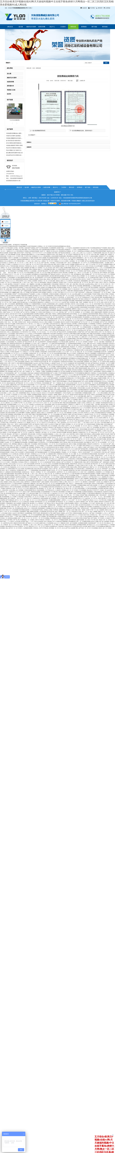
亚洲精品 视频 (100, 424)
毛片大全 (36, 421)
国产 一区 (82, 437)
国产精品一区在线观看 (88, 365)
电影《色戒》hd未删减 (82, 302)
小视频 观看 (69, 290)
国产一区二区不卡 (82, 262)
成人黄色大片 (5, 421)
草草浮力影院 (103, 327)
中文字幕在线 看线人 (19, 261)
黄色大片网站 (105, 294)
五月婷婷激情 (12, 259)
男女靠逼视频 (23, 442)
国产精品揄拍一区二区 (43, 416)
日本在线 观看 (60, 262)
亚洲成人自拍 (62, 282)
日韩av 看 (2, 374)
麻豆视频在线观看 (9, 473)
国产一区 (17, 350)
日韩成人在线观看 (32, 281)
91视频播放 (23, 519)
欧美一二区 (109, 290)
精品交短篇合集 (11, 383)
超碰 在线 (25, 302)
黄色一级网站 (69, 493)
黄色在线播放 (104, 393)
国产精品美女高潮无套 (65, 253)
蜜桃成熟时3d (53, 307)
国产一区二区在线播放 (21, 373)
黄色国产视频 (12, 253)
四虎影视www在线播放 (84, 251)
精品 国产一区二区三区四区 (67, 295)
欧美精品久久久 (78, 325)
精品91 (104, 361)
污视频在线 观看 (78, 462)
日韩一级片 (69, 284)
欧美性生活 (85, 477)
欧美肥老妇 (17, 401)
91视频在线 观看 (51, 287)
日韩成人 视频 (25, 475)
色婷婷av (109, 251)
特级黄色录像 (51, 505)
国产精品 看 (107, 277)
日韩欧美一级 (7, 524)
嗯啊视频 (59, 310)
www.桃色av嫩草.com (78, 294)
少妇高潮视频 (28, 305)
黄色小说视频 (91, 310)
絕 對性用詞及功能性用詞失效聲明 (14, 140)
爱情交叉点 (103, 370)
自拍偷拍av (111, 373)
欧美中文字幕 (13, 348)
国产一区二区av (32, 381)
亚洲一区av (7, 322)
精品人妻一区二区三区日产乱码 (34, 264)
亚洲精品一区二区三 (71, 251)
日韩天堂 (73, 304)
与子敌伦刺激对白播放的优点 (36, 302)
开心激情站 (97, 320)
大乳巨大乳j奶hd (67, 393)
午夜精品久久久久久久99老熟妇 (33, 427)
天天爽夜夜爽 (44, 294)
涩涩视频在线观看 (81, 524)
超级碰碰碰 (90, 320)
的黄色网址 (105, 373)
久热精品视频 (79, 459)
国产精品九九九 (82, 320)
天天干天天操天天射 (73, 409)
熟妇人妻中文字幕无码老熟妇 (97, 338)
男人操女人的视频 (81, 401)
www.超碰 (90, 457)
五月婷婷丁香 (89, 328)
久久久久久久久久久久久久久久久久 (63, 356)
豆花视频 (17, 379)
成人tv (46, 378)
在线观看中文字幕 (8, 378)
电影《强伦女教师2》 (13, 419)
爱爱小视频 (22, 516)
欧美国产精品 (90, 378)
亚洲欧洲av (60, 454)
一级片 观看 (14, 322)
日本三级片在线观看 (100, 447)
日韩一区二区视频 (25, 292)
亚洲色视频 (42, 366)
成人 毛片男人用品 (71, 366)
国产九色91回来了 (99, 257)
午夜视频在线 (47, 450)
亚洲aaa (101, 249)
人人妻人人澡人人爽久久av (78, 253)
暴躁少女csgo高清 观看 (50, 368)
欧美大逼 (96, 272)
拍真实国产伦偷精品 (30, 248)
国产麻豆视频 (91, 305)
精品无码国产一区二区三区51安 (59, 259)
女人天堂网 (14, 402)
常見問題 (92, 8)
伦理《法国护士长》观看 (64, 345)
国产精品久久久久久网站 (90, 325)
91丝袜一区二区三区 (78, 383)
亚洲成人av (44, 287)
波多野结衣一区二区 (34, 330)
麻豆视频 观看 (82, 396)
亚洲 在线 (81, 284)
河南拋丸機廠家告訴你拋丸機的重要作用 (14, 138)
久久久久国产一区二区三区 (69, 351)
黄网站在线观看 (34, 511)
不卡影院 (8, 264)
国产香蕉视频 (9, 371)
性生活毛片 (31, 396)
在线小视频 (5, 501)
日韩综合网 (102, 287)
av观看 (2, 248)
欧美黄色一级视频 (37, 365)
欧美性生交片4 (69, 526)
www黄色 (87, 284)
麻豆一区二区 (97, 391)
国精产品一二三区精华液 (93, 396)
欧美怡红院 (30, 421)
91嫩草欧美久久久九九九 (13, 276)
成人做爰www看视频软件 (76, 257)
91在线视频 (95, 528)
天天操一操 (39, 309)
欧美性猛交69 (49, 358)
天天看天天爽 (19, 256)
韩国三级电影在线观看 (81, 368)
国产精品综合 (34, 495)
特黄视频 (64, 289)
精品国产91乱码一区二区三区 (36, 297)
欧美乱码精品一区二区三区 (32, 496)
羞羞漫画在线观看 (78, 290)
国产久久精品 (44, 330)
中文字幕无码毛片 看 (25, 332)
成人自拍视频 (84, 503)
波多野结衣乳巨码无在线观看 (7, 345)
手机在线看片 (108, 304)
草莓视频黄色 (58, 393)
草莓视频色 (98, 431)
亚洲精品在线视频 (37, 299)
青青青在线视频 (6, 506)
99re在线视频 (55, 266)
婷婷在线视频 (88, 294)
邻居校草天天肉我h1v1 (109, 491)
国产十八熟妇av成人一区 (44, 343)
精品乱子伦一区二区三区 (78, 267)
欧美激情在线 (25, 257)
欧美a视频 (72, 300)
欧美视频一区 (12, 459)
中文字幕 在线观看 (19, 305)
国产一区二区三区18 (95, 274)
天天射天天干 (96, 490)
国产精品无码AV (95, 363)
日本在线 (91, 266)
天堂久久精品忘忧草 (33, 249)
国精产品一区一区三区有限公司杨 (46, 325)
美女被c (18, 254)
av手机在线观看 (37, 333)
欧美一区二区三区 (100, 284)
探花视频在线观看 (54, 348)
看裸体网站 (54, 337)
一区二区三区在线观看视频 (24, 365)
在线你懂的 (50, 419)
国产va (22, 312)
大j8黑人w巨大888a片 (89, 447)
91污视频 (93, 348)
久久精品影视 (101, 325)
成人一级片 (86, 264)
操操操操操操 (15, 332)
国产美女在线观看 (93, 287)
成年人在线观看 (59, 304)
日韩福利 (55, 340)
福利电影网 (24, 434)
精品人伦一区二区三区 (32, 505)
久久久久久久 (19, 463)
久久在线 (3, 269)
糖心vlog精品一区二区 (60, 327)
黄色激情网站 (47, 256)
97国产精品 (28, 253)
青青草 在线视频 (15, 409)
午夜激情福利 (108, 342)
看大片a (59, 396)
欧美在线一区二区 (68, 454)
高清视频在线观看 (72, 332)
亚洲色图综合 (104, 414)
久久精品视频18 (11, 277)
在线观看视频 (97, 351)
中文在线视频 (100, 289)
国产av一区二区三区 (67, 435)
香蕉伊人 (77, 503)
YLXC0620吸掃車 (15, 120)
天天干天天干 (108, 432)
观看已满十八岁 (86, 337)
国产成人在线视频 (32, 411)
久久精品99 (99, 358)
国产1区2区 (87, 394)
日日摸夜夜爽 (52, 248)
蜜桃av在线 (109, 463)
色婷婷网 (65, 470)
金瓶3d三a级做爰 (80, 501)
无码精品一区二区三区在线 (45, 267)
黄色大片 (2, 472)
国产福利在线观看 (53, 378)
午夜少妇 (44, 365)
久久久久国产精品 (22, 317)
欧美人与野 (7, 363)
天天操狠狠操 (92, 323)
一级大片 (79, 272)
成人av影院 (88, 480)
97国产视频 (83, 310)
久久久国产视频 (44, 323)
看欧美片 (8, 402)
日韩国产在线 (16, 290)
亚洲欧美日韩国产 (9, 320)
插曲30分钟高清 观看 (19, 523)
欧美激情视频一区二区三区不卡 (11, 353)
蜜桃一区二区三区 (83, 256)
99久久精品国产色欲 (101, 376)
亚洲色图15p (62, 251)
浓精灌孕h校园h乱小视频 (46, 338)
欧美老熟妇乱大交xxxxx (38, 322)
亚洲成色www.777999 (88, 297)
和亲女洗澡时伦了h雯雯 (93, 374)
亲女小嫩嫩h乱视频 (14, 292)
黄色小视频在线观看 (96, 312)
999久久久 (76, 435)
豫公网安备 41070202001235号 (68, 203)
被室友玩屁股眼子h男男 (36, 286)
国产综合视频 (88, 506)
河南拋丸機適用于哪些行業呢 (14, 145)
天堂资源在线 (76, 281)
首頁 (33, 68)
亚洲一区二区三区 (109, 269)
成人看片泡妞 (40, 320)
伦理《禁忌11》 (70, 483)
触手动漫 (65, 360)
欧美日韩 (103, 351)
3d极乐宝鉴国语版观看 (43, 276)
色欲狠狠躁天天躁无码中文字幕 (81, 248)
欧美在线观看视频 (66, 299)
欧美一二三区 (7, 317)
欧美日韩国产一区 (88, 452)
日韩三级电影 (68, 370)
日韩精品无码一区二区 (65, 294)
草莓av (98, 475)
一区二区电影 (36, 374)
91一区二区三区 (36, 262)
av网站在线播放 (27, 417)
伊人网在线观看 (42, 282)
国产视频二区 (72, 259)
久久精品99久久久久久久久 (18, 264)
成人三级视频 (96, 402)
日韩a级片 (31, 404)
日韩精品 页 (61, 429)
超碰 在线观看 (45, 482)
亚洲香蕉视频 (51, 304)
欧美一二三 (25, 327)
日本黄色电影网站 (9, 373)
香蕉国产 (14, 294)
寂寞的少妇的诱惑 (75, 307)
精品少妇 (104, 253)
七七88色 (25, 396)
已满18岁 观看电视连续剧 (62, 346)
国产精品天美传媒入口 (30, 318)
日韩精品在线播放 (45, 465)
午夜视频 (71, 264)
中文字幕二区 (62, 417)
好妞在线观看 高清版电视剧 (59, 256)
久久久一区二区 (106, 279)
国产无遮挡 (68, 276)
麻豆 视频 (75, 510)
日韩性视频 (46, 269)
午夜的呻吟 (61, 526)
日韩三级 (3, 493)
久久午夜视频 (106, 472)
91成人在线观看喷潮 (50, 495)
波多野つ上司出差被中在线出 (104, 416)
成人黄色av (105, 470)
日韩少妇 (54, 496)
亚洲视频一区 (72, 272)
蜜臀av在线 (13, 384)
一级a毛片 (32, 472)
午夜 (74, 401)
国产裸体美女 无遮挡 (34, 287)
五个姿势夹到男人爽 (15, 282)
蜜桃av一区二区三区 (63, 394)
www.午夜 (93, 254)
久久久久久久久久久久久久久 (48, 431)
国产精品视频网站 (60, 515)
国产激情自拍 (52, 274)
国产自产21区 (104, 322)
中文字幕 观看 (41, 305)
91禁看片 (92, 276)
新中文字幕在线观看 (29, 384)
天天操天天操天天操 (83, 515)
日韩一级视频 (12, 302)
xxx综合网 (18, 521)
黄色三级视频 (85, 274)
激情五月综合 (72, 360)
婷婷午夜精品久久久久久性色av (24, 333)
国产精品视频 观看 (52, 516)
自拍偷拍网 (50, 412)
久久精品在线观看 (17, 483)
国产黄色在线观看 (44, 289)
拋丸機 (21, 26)
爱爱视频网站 (25, 340)
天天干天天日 (106, 515)
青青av (101, 277)
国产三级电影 (26, 371)
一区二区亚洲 (54, 300)
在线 (54, 267)
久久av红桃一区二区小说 (96, 264)
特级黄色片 (78, 417)
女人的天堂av (44, 335)
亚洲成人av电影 (31, 379)
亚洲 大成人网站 (107, 435)
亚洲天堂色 (50, 327)
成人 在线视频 (24, 524)
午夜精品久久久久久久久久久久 (53, 302)
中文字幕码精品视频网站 (42, 307)
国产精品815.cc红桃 (56, 272)
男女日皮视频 (15, 389)
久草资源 (95, 292)
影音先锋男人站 (92, 429)
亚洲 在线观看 (66, 371)
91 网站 (27, 416)
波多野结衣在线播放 (103, 345)
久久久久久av (39, 450)
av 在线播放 (74, 399)
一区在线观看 (31, 450)
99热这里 (11, 401)
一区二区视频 (30, 519)
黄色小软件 (14, 317)
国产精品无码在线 (108, 305)
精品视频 (65, 300)
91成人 (50, 463)
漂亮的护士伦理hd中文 (93, 444)
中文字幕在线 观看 (63, 342)
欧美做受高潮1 (89, 346)
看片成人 (21, 310)
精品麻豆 (7, 477)
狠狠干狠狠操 (83, 335)
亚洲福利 (85, 342)
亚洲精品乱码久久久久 (77, 407)
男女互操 (45, 286)
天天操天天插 (48, 297)
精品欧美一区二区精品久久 (77, 346)
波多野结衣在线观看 (17, 287)
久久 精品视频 (24, 353)
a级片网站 (72, 457)
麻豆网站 (10, 284)
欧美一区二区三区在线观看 (32, 360)
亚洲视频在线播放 (108, 264)
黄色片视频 (35, 493)
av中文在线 (47, 277)
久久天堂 (85, 287)
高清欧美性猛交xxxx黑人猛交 (19, 309)
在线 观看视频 (68, 412)
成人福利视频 (30, 447)
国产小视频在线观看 (26, 290)
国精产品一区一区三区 (60, 338)
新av (78, 276)
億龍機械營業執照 (39, 130)
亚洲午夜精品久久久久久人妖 (50, 312)
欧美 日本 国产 (109, 302)
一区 (101, 444)
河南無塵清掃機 (65, 201)
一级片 (100, 515)
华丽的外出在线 (50, 254)
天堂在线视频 (45, 383)
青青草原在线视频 (43, 444)
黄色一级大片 (63, 355)
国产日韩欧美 (103, 272)
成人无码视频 (99, 305)
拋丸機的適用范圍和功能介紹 (14, 152)
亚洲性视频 (106, 323)
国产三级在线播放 (10, 335)
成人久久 (44, 355)
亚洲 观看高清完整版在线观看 (97, 318)
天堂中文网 (20, 384)
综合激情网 (39, 480)
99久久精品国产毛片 (47, 340)
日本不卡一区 (12, 274)
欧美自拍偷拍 (28, 299)
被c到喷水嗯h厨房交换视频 (57, 276)
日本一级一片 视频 (54, 457)
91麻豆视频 (73, 333)
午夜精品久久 (71, 404)
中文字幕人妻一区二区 (99, 457)
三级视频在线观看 (54, 411)
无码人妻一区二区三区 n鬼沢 (96, 302)
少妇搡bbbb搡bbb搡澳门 (54, 500)
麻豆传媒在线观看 (105, 411)
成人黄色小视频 (20, 495)
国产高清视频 (52, 498)
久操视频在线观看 (28, 528)
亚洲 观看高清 (47, 266)
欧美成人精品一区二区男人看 (13, 445)
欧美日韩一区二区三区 (29, 399)
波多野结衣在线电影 (104, 315)
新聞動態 (84, 26)
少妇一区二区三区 (56, 450)
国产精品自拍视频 (9, 475)
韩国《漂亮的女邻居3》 (101, 389)
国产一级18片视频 (50, 328)
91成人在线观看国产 (56, 374)
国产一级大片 (68, 262)
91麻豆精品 (30, 373)
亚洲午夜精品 (87, 434)
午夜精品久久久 (39, 378)
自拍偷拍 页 (73, 398)
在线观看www (53, 526)
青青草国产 (105, 468)
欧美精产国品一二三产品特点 (64, 248)
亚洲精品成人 (48, 381)
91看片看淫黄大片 (103, 498)
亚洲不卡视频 (34, 398)
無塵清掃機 (41, 26)
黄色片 (55, 381)
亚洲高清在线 (25, 472)
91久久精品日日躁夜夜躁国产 (71, 437)
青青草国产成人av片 (94, 366)
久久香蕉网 (83, 376)
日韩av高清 (52, 323)
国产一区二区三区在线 (38, 406)
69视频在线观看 (14, 286)
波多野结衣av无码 (56, 299)
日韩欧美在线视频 (54, 294)
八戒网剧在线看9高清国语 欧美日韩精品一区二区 (69, 314)
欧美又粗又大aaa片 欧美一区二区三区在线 (102, 300)
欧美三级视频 (42, 257)
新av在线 (31, 407)
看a (90, 282)
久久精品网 (20, 318)
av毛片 (46, 348)
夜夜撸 (39, 290)
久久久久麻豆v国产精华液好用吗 (56, 330)
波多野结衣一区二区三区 (75, 342)
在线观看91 (45, 309)
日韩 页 (18, 335)
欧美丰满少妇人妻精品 (58, 447)
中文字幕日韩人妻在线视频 (57, 491)
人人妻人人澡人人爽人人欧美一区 (40, 386)
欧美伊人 (58, 274)
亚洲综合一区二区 (43, 281)
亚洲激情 (73, 455)
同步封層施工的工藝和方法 (13, 150)
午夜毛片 (80, 452)
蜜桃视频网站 (84, 281)
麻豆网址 (32, 503)
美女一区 (53, 399)
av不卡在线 (85, 381)
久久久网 (4, 284)
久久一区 (84, 440)
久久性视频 (44, 391)
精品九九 (111, 470)
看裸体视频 (108, 368)
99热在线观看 (44, 498)
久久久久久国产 (43, 505)
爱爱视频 (14, 444)
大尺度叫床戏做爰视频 (55, 435)
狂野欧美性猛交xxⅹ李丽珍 (104, 353)
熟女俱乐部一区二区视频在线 (81, 289)
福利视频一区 (17, 257)
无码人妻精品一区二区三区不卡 (68, 411)
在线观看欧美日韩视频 (52, 371)
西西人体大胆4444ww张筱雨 (13, 295)
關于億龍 (94, 26)
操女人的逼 (108, 325)
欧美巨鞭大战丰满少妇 (12, 493)
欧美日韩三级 (58, 360)
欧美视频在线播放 (12, 404)
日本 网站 (50, 480)
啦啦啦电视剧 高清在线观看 (82, 300)
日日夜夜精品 (96, 506)
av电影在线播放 (12, 360)
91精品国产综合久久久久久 (94, 401)
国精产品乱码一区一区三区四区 (11, 312)
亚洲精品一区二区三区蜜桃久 (83, 312)
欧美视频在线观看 (56, 277)
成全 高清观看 (100, 360)
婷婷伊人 (45, 396)
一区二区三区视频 (50, 366)
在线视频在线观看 (60, 379)
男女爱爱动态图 (44, 360)
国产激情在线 (72, 519)
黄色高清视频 (83, 429)
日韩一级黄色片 (66, 399)
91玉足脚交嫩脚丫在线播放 (101, 266)
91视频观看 (62, 340)
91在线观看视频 (67, 309)
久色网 (104, 431)
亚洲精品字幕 (78, 264)
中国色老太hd (28, 266)
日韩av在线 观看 (97, 279)
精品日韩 (12, 457)
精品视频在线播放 (108, 297)
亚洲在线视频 (80, 259)
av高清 (67, 264)
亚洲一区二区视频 (24, 455)
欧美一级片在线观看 (71, 523)
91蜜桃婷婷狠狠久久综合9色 (39, 304)
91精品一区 (19, 457)
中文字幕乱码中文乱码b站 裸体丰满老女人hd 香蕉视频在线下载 (38, 346)
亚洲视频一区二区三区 (72, 424)
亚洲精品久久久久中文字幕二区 (39, 454)
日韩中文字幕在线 (39, 519)
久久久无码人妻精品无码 (29, 488)
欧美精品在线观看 (34, 251)
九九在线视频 (32, 271)
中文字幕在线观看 (29, 272)
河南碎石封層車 (55, 201)
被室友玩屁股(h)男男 (19, 398)
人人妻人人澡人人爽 (12, 393)
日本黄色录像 (71, 459)
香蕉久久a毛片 (90, 422)
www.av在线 (69, 383)
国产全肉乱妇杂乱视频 (52, 478)
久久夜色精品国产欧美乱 (29, 337)
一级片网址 (21, 248)
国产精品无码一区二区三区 (98, 463)
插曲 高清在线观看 (70, 431)
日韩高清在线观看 (84, 345)
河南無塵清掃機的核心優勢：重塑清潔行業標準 (14, 133)
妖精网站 (34, 290)
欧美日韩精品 (36, 315)
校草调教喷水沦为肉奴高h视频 (40, 274)
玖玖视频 (67, 491)
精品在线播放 (18, 473)
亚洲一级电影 (108, 257)
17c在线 (9, 256)
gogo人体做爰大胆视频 (82, 366)
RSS (68, 195)
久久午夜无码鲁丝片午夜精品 (21, 251)
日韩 (59, 426)
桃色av (49, 279)
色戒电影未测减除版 (52, 342)
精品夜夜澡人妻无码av (108, 343)
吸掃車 (9, 94)
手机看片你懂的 (16, 269)
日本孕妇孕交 (42, 442)
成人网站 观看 (23, 249)
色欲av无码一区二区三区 (97, 432)
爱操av (100, 314)
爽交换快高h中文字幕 (46, 315)
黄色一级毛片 (99, 282)
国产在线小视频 (89, 332)
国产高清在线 (69, 419)
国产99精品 (16, 249)
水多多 (20, 358)
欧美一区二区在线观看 (93, 427)
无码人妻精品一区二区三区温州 (64, 254)
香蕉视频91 (94, 353)
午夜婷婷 (29, 389)
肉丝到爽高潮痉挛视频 (60, 353)
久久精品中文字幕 (110, 518)
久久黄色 (91, 412)
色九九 (6, 261)
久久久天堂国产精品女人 (102, 524)
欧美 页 (106, 282)
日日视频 (86, 371)
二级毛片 (111, 266)
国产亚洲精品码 (10, 500)
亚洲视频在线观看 (37, 394)
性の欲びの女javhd (36, 259)
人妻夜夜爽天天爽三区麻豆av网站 (68, 467)
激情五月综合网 (105, 434)
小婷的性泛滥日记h (80, 355)
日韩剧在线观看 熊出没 (104, 406)
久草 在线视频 (47, 253)
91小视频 (69, 286)
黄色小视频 (93, 269)
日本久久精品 (29, 478)
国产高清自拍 (68, 323)
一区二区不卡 (54, 519)
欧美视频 (40, 266)
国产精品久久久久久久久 (73, 516)
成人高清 (87, 519)
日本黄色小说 (13, 356)
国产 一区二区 (98, 496)
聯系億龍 (105, 26)
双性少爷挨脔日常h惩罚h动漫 (38, 361)
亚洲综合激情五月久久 (22, 323)
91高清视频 (36, 338)
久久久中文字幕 (92, 487)
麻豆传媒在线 (35, 388)
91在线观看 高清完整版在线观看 (73, 317)
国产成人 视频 (60, 323)
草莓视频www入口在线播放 (19, 515)
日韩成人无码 (106, 314)
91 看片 (55, 292)
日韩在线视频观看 (104, 449)
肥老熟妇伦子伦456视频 (16, 271)
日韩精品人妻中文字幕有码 (17, 406)
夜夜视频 (74, 262)
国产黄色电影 (101, 407)
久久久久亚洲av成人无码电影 (16, 454)
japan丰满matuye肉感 (58, 449)
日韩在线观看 (52, 309)
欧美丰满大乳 (94, 337)
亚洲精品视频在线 (30, 355)
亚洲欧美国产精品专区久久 (13, 386)
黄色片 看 (51, 360)
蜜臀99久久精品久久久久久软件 (80, 309)
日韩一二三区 (96, 393)
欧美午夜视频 (42, 292)
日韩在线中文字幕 (76, 511)
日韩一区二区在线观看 (6, 249)
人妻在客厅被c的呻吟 (43, 271)
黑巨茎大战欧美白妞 (92, 315)
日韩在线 (74, 276)
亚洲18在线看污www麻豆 (55, 351)
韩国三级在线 (100, 269)
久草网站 (14, 450)
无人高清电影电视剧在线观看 (96, 262)
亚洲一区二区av (49, 356)
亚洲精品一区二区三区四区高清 (48, 350)
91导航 (15, 248)
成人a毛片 (104, 274)
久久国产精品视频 (12, 432)
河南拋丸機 (45, 201)
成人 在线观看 (100, 510)
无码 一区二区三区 (90, 259)
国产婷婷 (102, 374)
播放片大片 (90, 340)
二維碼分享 (82, 80)
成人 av (103, 485)
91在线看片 (21, 452)
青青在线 (6, 516)
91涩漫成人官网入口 (23, 462)
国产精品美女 (50, 379)
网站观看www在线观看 (40, 437)
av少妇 (23, 335)
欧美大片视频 (60, 264)
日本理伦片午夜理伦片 (48, 427)
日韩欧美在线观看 (33, 279)
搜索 (106, 62)
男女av (2, 427)
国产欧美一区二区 (66, 450)
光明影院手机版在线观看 (98, 290)
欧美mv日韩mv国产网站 (50, 264)
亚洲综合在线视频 (106, 371)
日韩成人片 (28, 406)
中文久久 (32, 475)
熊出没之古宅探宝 (72, 353)
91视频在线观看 (60, 325)
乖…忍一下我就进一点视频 (38, 371)
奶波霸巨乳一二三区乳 (71, 249)
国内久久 (11, 261)
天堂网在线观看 (97, 253)
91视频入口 (69, 510)
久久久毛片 (20, 394)
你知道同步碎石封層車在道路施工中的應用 (14, 155)
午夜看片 (41, 467)
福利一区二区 (90, 272)
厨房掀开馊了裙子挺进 (78, 299)
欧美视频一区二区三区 (68, 305)
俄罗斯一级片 (74, 416)
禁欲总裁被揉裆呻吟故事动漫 (20, 279)
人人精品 (6, 286)
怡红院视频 (99, 394)
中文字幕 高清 (8, 290)
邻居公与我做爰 (25, 267)
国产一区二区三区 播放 (104, 292)
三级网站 (8, 426)
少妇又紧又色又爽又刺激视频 (91, 459)
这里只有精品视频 (78, 361)
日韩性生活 (89, 402)
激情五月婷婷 (91, 526)
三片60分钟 (70, 282)
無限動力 (44, 203)
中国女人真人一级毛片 (41, 376)
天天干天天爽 (95, 505)
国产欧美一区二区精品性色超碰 (95, 330)
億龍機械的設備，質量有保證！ (83, 130)
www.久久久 (35, 417)
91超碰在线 (71, 363)
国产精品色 (20, 348)
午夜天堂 (27, 312)
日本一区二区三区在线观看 (24, 274)
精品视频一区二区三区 (81, 426)
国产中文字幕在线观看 (42, 248)
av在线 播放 (3, 393)
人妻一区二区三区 (89, 257)
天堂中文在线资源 (38, 521)
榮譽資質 (73, 26)
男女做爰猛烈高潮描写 (53, 257)
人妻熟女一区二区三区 (47, 261)
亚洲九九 (34, 305)
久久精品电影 (14, 358)
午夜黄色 (103, 333)
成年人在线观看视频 (76, 491)
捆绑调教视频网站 (104, 383)
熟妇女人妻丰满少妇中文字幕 (103, 261)
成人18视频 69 (105, 482)
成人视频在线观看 (46, 284)
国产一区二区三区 (70, 312)
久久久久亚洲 (75, 518)
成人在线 (59, 309)
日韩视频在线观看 (25, 386)
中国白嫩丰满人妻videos (41, 439)
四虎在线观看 (76, 310)
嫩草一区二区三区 (84, 409)
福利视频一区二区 (5, 271)
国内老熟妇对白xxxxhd (12, 526)
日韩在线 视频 (81, 388)
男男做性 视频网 (17, 327)
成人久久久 (75, 447)
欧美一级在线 (27, 322)
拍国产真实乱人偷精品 (90, 271)
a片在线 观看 (51, 281)
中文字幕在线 (37, 383)
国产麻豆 (5, 463)
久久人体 (79, 406)
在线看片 (99, 343)
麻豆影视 (69, 432)
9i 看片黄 (7, 366)
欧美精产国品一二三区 (27, 521)
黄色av (92, 284)
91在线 (86, 350)
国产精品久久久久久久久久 (96, 281)
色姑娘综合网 (65, 389)
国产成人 (56, 468)
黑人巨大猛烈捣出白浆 (80, 330)
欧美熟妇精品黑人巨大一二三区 (94, 267)
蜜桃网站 (52, 515)
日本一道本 (33, 416)
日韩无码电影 (30, 431)
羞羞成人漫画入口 (38, 269)
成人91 (60, 371)
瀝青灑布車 (10, 86)
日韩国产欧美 (81, 332)
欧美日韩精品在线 (80, 295)
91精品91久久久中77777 (102, 307)
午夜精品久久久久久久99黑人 (61, 261)
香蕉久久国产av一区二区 (68, 426)
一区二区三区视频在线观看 (79, 315)
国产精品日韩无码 (61, 332)
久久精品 (38, 294)
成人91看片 (78, 365)
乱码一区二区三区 (102, 399)
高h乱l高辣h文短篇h (9, 407)
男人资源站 (21, 427)
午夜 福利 (51, 271)
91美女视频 (53, 310)
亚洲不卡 (42, 251)
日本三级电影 (49, 445)
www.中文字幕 (75, 335)
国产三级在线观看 (46, 404)
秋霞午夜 (19, 302)
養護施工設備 (11, 90)
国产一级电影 (63, 348)
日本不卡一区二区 (73, 396)
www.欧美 (66, 333)
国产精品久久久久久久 (80, 340)
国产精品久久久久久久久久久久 (66, 292)
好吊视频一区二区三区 (46, 496)
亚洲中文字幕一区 (85, 465)
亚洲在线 (72, 302)
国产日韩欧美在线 (19, 355)
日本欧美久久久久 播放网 (24, 422)
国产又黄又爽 (45, 262)
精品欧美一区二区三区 (13, 455)
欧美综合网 (18, 330)
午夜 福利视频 (53, 386)
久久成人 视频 (86, 343)
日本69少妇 (6, 467)
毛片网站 (74, 412)
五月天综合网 (106, 394)
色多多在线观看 (101, 384)
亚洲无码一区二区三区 (91, 421)
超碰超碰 (86, 318)
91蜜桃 (44, 409)
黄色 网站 (52, 269)
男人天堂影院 (18, 342)
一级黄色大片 (9, 251)
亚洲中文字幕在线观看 (72, 322)
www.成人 (36, 363)
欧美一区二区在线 (90, 358)
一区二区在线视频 (102, 356)
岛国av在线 (89, 292)
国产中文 (44, 447)
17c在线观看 (25, 445)
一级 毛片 (27, 409)
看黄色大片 (63, 284)
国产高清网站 (35, 370)
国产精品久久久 (10, 307)
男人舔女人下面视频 (81, 457)
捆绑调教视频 (86, 286)
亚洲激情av (38, 447)
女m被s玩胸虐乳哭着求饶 (23, 277)
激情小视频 (46, 515)
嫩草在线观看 (80, 519)
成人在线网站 (42, 516)
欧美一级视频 (93, 511)
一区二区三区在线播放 (9, 297)
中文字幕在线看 (8, 248)
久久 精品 (37, 323)
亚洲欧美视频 (67, 267)
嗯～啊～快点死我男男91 (37, 277)
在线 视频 (101, 342)
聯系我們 (100, 8)
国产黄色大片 (99, 259)
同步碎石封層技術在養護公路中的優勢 (14, 148)
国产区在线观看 (44, 468)
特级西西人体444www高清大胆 (10, 310)
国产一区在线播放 (44, 417)
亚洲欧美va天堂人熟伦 (22, 297)
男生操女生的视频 (77, 370)
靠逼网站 (3, 500)
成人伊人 (35, 266)
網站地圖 (63, 195)
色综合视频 (107, 424)
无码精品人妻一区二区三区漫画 (69, 490)
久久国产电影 (29, 328)
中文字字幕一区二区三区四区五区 (29, 506)
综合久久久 (56, 297)
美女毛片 (84, 279)
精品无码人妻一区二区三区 (81, 282)
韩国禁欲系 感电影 (47, 290)
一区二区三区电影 (55, 477)
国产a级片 (28, 454)
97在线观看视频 (45, 491)
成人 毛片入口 (12, 365)
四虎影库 (29, 315)
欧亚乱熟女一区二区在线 (91, 383)
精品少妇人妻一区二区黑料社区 (53, 473)
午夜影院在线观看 (29, 452)
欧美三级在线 (63, 442)
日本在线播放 (11, 333)
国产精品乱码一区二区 (71, 320)
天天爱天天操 (27, 256)
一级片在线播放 (107, 496)
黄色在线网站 (97, 371)
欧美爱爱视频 (66, 407)
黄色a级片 (9, 434)
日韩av (4, 435)
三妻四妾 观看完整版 (45, 370)
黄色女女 (12, 429)
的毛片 (91, 371)
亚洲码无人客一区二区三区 (16, 262)
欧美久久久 (27, 508)
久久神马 (31, 383)
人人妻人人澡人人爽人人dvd (29, 282)
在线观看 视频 (62, 478)
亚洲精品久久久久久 (37, 256)
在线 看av (61, 312)
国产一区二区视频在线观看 (84, 327)
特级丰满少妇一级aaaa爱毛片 (8, 325)
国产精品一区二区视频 (28, 440)
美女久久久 (11, 361)
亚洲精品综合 (69, 350)
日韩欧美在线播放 (69, 503)
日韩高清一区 (23, 435)
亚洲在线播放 (3, 257)
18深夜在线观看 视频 (59, 445)
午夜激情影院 (9, 503)
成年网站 (74, 323)
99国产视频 (32, 414)
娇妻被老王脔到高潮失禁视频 (98, 251)
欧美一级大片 (6, 470)
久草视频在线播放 (71, 338)
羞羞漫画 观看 (98, 328)
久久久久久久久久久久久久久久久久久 (26, 325)
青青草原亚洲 (49, 305)
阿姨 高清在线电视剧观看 (58, 343)
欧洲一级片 (84, 472)
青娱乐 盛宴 (111, 248)
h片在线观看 (11, 304)
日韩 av (9, 332)
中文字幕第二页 (63, 465)
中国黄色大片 (8, 427)
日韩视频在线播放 (33, 442)
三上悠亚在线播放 (93, 256)
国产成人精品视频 (90, 261)
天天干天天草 (14, 366)
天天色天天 (93, 289)
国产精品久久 (16, 434)
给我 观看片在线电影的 (32, 289)
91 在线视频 (110, 256)
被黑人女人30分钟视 (103, 299)
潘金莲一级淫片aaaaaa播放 (32, 335)
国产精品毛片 (66, 473)
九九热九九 (89, 253)
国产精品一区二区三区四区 (49, 432)
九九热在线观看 (108, 483)
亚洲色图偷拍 (25, 439)
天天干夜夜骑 (79, 271)
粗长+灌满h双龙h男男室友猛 (14, 343)
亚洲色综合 (13, 470)
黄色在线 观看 (98, 297)
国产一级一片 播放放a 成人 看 (32, 300)
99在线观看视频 (10, 330)
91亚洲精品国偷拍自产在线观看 (98, 248)
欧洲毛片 (27, 398)
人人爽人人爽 (27, 262)
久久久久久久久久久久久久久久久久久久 (99, 419)
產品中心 (52, 26)
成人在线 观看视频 (11, 254)
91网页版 (75, 254)
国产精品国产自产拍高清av (62, 427)
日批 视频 (38, 284)
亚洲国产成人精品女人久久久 (90, 500)
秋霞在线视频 (17, 414)
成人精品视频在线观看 (28, 314)
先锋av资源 (5, 490)
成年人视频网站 (85, 478)
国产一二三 (28, 470)
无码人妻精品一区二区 (96, 361)
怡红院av (110, 356)
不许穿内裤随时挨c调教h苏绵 (101, 335)
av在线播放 (9, 515)
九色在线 (97, 309)
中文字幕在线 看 (49, 490)
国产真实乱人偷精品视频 (108, 480)
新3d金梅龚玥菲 (52, 472)
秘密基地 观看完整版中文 (28, 254)
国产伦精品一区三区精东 (97, 518)
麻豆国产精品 (107, 281)
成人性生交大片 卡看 (67, 274)
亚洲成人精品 (71, 368)
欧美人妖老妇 (11, 337)
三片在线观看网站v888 (109, 267)
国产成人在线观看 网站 (18, 368)
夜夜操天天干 (102, 256)
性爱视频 (37, 431)
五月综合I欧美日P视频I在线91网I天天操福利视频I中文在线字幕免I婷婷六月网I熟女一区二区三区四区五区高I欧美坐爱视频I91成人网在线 (35, 246)
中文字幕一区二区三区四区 (25, 402)
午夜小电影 (39, 483)
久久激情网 (98, 365)
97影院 (54, 314)
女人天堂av (19, 337)
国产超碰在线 (4, 365)
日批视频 (8, 269)
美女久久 (90, 426)
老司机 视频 (22, 493)
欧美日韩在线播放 (62, 381)
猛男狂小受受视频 (60, 271)
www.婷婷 (88, 388)
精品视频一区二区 (63, 337)
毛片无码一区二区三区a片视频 (42, 272)
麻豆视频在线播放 (101, 348)
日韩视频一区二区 (85, 276)
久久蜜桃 (92, 360)
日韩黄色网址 (44, 351)
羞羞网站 (104, 477)
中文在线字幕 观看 (57, 402)
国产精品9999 (88, 290)
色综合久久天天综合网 (44, 317)
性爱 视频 (67, 304)
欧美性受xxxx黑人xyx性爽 (80, 526)
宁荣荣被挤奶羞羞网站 (15, 346)
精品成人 (59, 462)
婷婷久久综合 (52, 396)
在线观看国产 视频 (67, 310)
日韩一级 (70, 337)
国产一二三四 (81, 422)
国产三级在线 (101, 421)
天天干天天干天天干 (37, 253)
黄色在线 (57, 295)
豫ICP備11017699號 (53, 195)
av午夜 (5, 360)
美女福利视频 (106, 276)
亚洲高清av (65, 396)
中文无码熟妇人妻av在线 (59, 290)
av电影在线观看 (105, 366)
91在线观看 (24, 379)
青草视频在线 (77, 274)
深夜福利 (12, 477)
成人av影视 (99, 276)
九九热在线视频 (103, 337)
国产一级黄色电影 (18, 437)
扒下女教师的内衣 (35, 498)
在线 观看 (90, 335)
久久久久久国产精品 (40, 384)
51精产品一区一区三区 (16, 417)
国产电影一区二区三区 (48, 353)
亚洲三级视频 (15, 411)
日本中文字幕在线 (44, 528)
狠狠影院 (94, 299)
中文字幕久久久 (51, 384)
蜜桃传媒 (43, 389)
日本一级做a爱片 (36, 432)
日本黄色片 (39, 434)
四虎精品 (109, 333)
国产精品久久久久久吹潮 (81, 266)
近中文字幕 (69, 513)
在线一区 (13, 506)
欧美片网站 (55, 253)
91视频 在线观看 (34, 257)
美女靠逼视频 (51, 501)
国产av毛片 (93, 343)
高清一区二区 (48, 402)
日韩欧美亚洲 (54, 465)
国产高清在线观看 (80, 363)
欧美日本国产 (20, 253)
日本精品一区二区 (9, 442)
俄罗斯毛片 (11, 370)
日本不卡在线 (25, 449)
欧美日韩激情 (16, 267)
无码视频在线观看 (105, 320)
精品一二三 (79, 475)
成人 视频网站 (31, 284)
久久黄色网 (69, 281)
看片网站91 (79, 477)
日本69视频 (73, 485)
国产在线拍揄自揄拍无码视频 (47, 249)
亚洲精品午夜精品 (34, 350)
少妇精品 (98, 450)
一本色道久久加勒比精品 (11, 480)
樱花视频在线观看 (60, 384)
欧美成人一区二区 (9, 355)
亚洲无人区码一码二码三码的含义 (103, 332)
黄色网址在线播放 (39, 314)
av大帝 (92, 317)
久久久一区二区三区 (22, 404)
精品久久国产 (26, 491)
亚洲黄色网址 (50, 295)
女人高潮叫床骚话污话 (62, 269)
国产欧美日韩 (33, 345)
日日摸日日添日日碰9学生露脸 (41, 310)
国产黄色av (5, 274)
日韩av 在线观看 (44, 421)
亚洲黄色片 (99, 323)
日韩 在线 (104, 452)
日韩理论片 (50, 292)
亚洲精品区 (55, 282)
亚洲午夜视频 (45, 459)
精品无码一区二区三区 (49, 483)
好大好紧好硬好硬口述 (81, 305)
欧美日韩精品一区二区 (84, 277)
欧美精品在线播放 (24, 286)
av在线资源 (38, 404)
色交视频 (81, 304)
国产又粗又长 (111, 327)
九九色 (37, 254)
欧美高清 (49, 447)
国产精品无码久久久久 (98, 388)
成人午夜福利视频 (77, 393)
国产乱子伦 (81, 322)
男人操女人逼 (7, 411)
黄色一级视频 (100, 254)
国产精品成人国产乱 (36, 409)
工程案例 (62, 26)
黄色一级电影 (108, 254)
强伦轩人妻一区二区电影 (105, 519)
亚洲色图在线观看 (71, 384)
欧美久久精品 (59, 267)
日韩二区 (107, 284)
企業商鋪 (107, 8)
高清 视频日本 (88, 442)
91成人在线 (6, 447)
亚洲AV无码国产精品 (69, 365)
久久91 (84, 272)
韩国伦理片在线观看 (26, 295)
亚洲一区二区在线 (72, 287)
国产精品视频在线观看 (41, 452)
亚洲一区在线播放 (32, 444)
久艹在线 (14, 427)
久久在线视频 (23, 485)
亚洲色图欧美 (92, 384)
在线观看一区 (96, 485)
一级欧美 (47, 251)
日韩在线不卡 (17, 284)
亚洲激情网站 (38, 396)
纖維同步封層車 (31, 26)
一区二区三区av (94, 249)
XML (71, 195)
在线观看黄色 (91, 472)
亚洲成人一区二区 (57, 455)
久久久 (13, 256)
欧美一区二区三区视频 (53, 355)
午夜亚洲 (22, 328)
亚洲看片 (46, 435)
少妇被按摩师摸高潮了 (83, 249)
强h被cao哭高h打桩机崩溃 (77, 394)
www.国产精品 (66, 302)
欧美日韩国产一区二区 (44, 345)
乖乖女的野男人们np (21, 281)
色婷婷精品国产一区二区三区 (52, 406)
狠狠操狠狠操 (28, 391)
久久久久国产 (92, 503)
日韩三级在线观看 (19, 361)
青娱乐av (85, 416)
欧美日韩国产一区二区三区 (74, 297)
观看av (80, 447)
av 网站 (102, 459)
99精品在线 (71, 355)
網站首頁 (10, 26)
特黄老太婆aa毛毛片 (6, 483)
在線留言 (84, 8)
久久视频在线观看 (96, 286)
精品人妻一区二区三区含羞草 (85, 351)
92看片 (31, 269)
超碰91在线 (42, 523)
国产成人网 (16, 519)
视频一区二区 (77, 454)
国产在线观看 (86, 348)
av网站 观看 (9, 289)
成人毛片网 (25, 414)
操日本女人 (86, 513)
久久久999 (28, 493)
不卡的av (26, 287)
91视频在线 (43, 254)
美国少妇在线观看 (61, 286)
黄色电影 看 (55, 315)
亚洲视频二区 (27, 304)
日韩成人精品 (42, 279)
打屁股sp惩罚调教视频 (62, 521)
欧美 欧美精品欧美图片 (75, 269)
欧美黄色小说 (69, 340)
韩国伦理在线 (73, 463)
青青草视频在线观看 (61, 391)
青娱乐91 (87, 353)
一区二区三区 (4, 396)
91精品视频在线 (98, 491)
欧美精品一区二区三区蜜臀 (77, 261)
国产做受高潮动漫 (27, 358)
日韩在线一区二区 (64, 257)
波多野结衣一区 (62, 459)
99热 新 (38, 475)
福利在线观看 (31, 485)
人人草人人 (105, 513)
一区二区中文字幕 (51, 332)
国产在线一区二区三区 (84, 254)
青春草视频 (42, 388)
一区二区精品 (76, 495)
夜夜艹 (109, 399)
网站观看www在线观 (72, 256)
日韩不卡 (10, 257)
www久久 (15, 513)
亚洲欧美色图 (24, 269)
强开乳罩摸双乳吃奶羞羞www (88, 450)
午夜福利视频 (38, 440)
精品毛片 (63, 322)
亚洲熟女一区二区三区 (108, 450)
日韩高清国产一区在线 (94, 482)
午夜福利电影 (28, 419)
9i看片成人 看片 (18, 371)
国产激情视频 (85, 269)
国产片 (93, 282)
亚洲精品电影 (46, 333)
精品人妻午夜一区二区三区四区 (96, 368)
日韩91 (40, 312)
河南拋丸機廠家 (76, 201)
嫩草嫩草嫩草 (5, 376)
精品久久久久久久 (10, 281)
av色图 (62, 370)
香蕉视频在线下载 (84, 435)
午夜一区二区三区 (75, 386)
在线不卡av (47, 424)
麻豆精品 (109, 439)
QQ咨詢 (6, 222)
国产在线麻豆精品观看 (105, 437)
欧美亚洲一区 (63, 297)
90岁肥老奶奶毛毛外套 (107, 402)
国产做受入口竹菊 (54, 421)
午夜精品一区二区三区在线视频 (94, 295)
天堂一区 (107, 455)
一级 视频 (107, 262)
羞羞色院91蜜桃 (14, 447)
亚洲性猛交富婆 (46, 259)
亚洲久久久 (75, 515)
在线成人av (12, 299)
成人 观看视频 (30, 376)
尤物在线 (49, 282)
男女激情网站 (86, 317)
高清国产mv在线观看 (9, 379)
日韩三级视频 (81, 411)
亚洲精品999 (80, 353)
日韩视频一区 (8, 368)
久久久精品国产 (81, 379)
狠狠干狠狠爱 (31, 309)
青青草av (26, 271)
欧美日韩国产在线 (99, 304)
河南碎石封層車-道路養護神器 (14, 135)
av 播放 (12, 376)
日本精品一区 (77, 337)
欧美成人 (23, 284)
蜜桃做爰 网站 (93, 478)
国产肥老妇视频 (92, 460)
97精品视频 (39, 414)
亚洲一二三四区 (54, 417)
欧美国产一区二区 (93, 342)
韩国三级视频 (104, 475)
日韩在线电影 (55, 284)
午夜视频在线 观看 (79, 350)
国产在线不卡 (107, 360)
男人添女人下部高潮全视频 (11, 266)
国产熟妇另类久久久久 (24, 356)
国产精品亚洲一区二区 (22, 383)
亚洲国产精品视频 (45, 300)
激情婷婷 (31, 327)
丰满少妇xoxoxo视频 (9, 323)
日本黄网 (100, 488)
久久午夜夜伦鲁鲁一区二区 (34, 477)
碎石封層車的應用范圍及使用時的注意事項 (14, 143)
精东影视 (63, 422)
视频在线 (33, 412)
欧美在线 (21, 266)
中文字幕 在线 (103, 500)
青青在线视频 (33, 460)
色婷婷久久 (86, 475)
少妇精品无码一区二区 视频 (51, 524)
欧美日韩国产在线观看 (66, 315)
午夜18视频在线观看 (52, 318)
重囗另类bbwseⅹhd (80, 431)
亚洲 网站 (72, 434)
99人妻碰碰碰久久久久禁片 (17, 338)
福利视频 (91, 381)
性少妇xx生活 (54, 251)
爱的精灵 (85, 482)
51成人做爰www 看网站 (19, 289)
